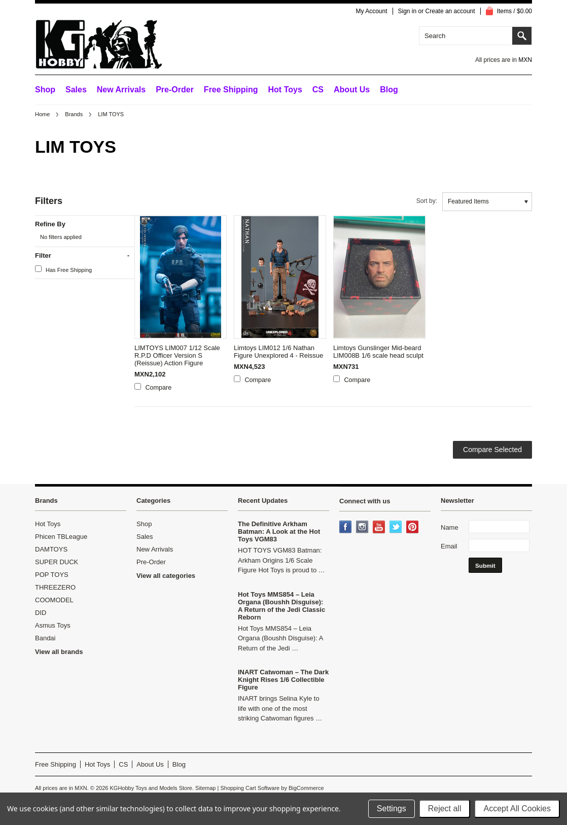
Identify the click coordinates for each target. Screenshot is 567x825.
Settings (391, 808)
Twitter (396, 528)
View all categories (165, 575)
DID (40, 612)
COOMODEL (54, 600)
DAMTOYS (51, 549)
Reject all (445, 808)
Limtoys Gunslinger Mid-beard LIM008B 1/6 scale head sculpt (378, 351)
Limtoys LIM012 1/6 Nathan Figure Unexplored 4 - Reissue (278, 351)
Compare (159, 387)
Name (449, 527)
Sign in (407, 11)
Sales (76, 89)
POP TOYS (51, 574)
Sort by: (426, 200)
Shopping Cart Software (249, 788)
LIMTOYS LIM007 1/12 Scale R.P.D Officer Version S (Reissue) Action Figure (177, 355)
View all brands (59, 652)
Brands (74, 114)
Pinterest (413, 528)
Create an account (450, 11)
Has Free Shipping (63, 269)
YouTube (380, 528)
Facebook (346, 528)
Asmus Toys (52, 625)
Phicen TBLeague (61, 536)
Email (449, 546)
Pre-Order (175, 89)
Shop (45, 89)
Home (42, 114)
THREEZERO (55, 587)
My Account (371, 11)
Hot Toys (47, 524)
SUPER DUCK (56, 562)
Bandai (45, 638)
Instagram (363, 528)
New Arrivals (121, 89)
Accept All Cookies (517, 808)
